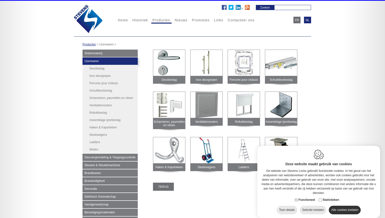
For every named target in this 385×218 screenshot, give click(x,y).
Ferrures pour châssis (103, 83)
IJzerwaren (91, 61)
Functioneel (307, 196)
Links (218, 20)
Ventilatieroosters (100, 105)
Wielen (93, 149)
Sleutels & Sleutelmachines (102, 163)
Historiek (140, 20)
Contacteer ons (241, 20)
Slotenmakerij (93, 53)
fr (297, 20)
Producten (161, 20)
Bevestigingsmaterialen (99, 210)
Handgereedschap (96, 202)
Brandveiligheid (94, 179)
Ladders (94, 142)
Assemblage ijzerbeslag (105, 120)
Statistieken (331, 196)
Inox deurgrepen (100, 76)
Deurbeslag (96, 68)
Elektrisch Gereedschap (100, 195)
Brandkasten (92, 171)
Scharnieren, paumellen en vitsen (111, 98)
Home (123, 20)
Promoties (201, 20)
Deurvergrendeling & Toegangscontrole (110, 155)
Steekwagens (98, 134)
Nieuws (181, 20)
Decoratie (90, 187)
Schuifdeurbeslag (100, 90)
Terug (163, 187)
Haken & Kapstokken (103, 127)
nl (307, 20)
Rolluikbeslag (98, 112)
